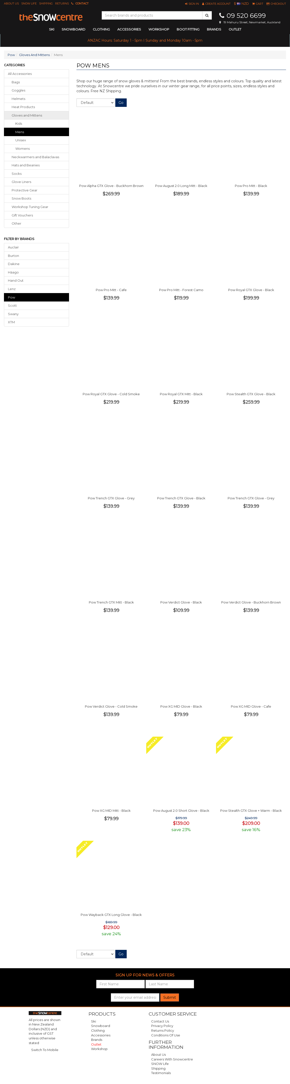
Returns (62, 3)
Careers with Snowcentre (172, 1059)
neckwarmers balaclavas (35, 157)
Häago (13, 272)
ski (51, 29)
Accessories (100, 1035)
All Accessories (20, 74)
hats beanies (26, 165)
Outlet (235, 29)
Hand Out (16, 280)
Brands (214, 29)
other (16, 223)
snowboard (73, 29)
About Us (11, 3)
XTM (11, 322)
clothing (101, 29)
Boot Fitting (188, 29)
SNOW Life (29, 3)
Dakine (14, 264)
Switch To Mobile (44, 1050)
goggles (18, 90)
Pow (11, 55)
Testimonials (161, 1073)
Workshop (158, 29)
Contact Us (160, 1021)
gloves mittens (27, 115)
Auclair (13, 247)
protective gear (24, 190)
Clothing (98, 1030)
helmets (18, 99)
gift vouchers (22, 215)
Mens (19, 132)
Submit (169, 997)
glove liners (21, 182)
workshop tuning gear (30, 207)
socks (17, 174)
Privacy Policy (162, 1026)
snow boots (21, 198)
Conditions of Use (165, 1035)
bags (16, 82)
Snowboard (100, 1026)
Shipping (46, 3)
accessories (129, 29)
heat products (23, 107)
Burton (13, 256)
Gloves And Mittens (34, 55)
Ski (93, 1021)
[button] (192, 3)
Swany (13, 314)
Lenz (12, 289)
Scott (12, 305)
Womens (22, 149)
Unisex (20, 140)
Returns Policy (162, 1030)
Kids (18, 123)
